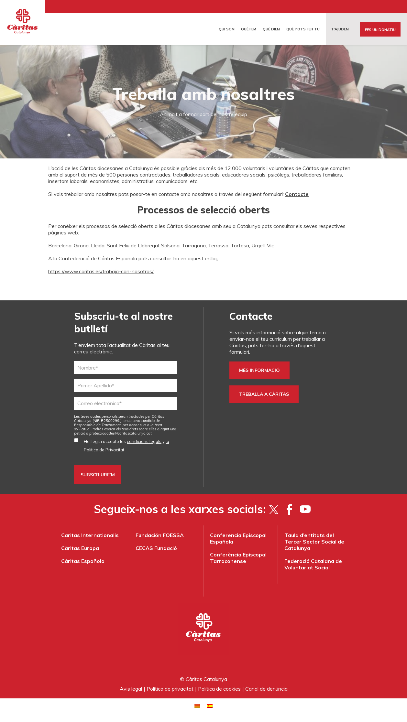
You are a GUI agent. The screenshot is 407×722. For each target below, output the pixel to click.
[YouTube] (305, 509)
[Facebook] (289, 509)
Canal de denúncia (266, 688)
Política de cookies (219, 688)
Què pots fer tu (303, 29)
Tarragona (194, 245)
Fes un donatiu (380, 29)
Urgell (258, 245)
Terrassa (218, 245)
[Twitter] (273, 509)
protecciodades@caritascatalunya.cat (120, 433)
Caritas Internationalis (90, 535)
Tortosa (240, 245)
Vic (270, 245)
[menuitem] (197, 705)
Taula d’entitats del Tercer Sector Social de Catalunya (314, 541)
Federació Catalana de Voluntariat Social (313, 564)
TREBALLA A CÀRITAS (264, 394)
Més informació (259, 370)
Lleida (97, 245)
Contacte (297, 194)
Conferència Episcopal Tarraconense (238, 557)
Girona (81, 245)
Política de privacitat (170, 688)
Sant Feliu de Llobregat (133, 245)
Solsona (170, 245)
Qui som (227, 29)
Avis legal (131, 688)
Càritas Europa (80, 548)
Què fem (248, 29)
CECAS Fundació (156, 548)
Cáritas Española (82, 561)
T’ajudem (340, 29)
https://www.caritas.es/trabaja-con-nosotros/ (101, 271)
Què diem (271, 29)
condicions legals (144, 441)
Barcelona (60, 245)
